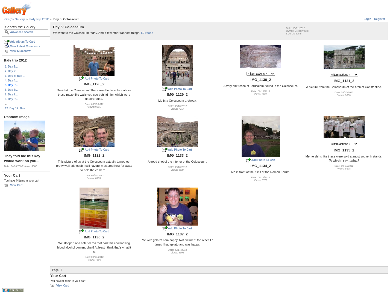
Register (379, 19)
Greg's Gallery (14, 19)
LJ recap (147, 32)
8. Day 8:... (11, 99)
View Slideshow (20, 50)
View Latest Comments (25, 46)
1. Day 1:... (11, 66)
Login (367, 19)
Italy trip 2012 (39, 19)
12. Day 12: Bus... (16, 108)
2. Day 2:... (11, 71)
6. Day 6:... (11, 89)
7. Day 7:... (11, 94)
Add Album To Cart (22, 41)
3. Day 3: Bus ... (15, 75)
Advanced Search (21, 32)
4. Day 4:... (11, 80)
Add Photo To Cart (97, 78)
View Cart (16, 185)
